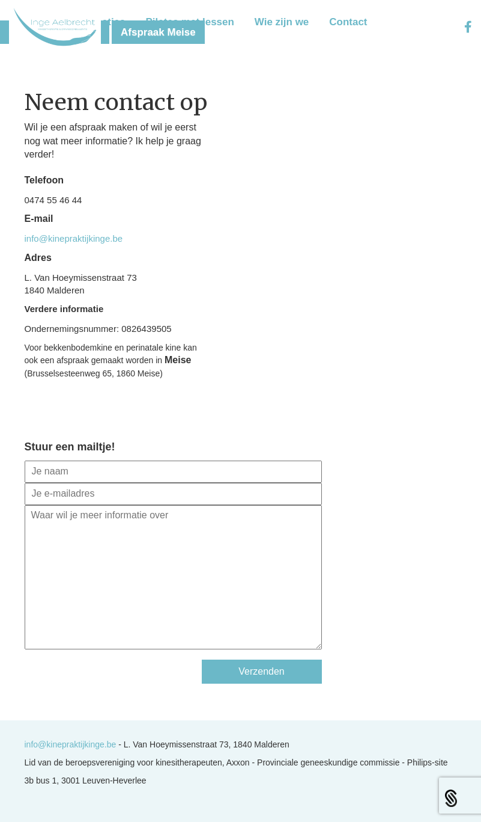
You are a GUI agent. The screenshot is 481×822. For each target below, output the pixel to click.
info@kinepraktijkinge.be (74, 238)
